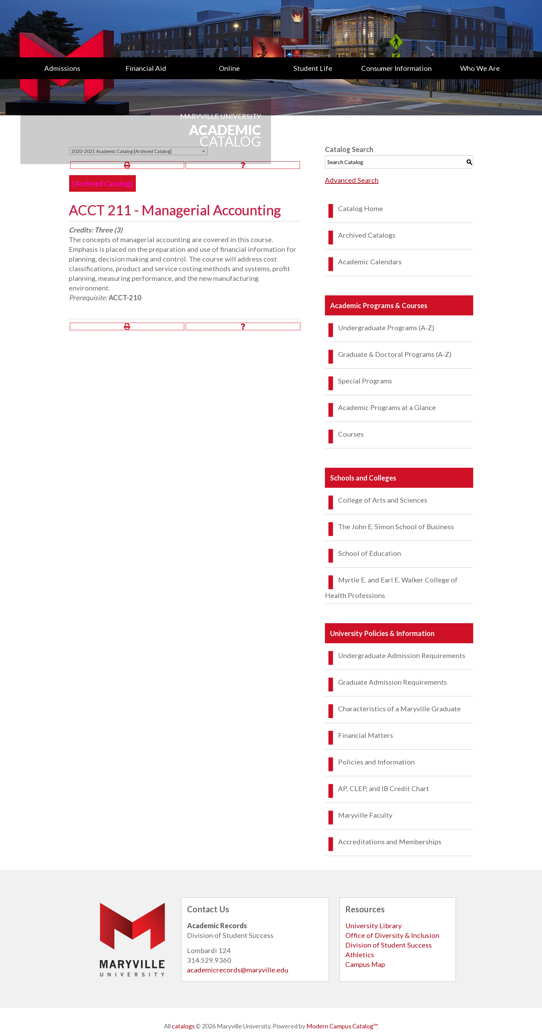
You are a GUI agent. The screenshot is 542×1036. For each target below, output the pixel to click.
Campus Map (365, 964)
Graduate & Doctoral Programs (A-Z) (394, 354)
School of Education (369, 553)
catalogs (183, 1026)
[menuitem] (62, 68)
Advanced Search (352, 180)
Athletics (359, 954)
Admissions (62, 68)
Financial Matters (365, 735)
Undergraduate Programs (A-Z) (386, 327)
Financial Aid (145, 68)
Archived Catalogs (366, 235)
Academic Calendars (370, 261)
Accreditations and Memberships (389, 841)
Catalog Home (360, 208)
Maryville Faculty (365, 815)
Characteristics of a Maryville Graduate (399, 708)
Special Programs (365, 381)
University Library (373, 925)
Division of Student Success (388, 945)
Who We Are (480, 68)
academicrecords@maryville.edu (237, 970)
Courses (351, 434)
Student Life (312, 68)
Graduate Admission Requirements (392, 682)
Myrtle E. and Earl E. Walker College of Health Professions (391, 587)
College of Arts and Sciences (382, 500)
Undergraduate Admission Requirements (401, 655)
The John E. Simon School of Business (396, 526)
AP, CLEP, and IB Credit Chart (383, 788)
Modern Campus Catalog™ (341, 1026)
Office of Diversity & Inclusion (392, 935)
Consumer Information (396, 68)
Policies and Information (376, 762)
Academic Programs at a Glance (387, 407)
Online (229, 68)
